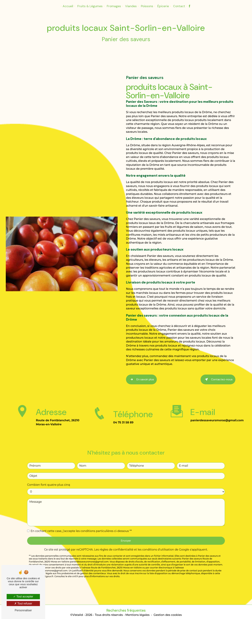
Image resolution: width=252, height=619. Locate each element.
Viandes (131, 6)
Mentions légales (137, 614)
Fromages (114, 6)
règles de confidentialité (116, 535)
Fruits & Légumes (90, 6)
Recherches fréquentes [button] (126, 609)
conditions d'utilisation (158, 535)
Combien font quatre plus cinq (48, 470)
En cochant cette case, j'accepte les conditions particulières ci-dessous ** (81, 516)
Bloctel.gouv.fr (45, 562)
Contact (179, 6)
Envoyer (126, 526)
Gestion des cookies (168, 614)
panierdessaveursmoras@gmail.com (217, 406)
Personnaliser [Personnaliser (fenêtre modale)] (23, 610)
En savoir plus (141, 379)
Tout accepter (23, 596)
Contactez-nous (218, 379)
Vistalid (77, 614)
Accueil (68, 6)
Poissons (147, 6)
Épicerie (163, 6)
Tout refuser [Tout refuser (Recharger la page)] (23, 603)
